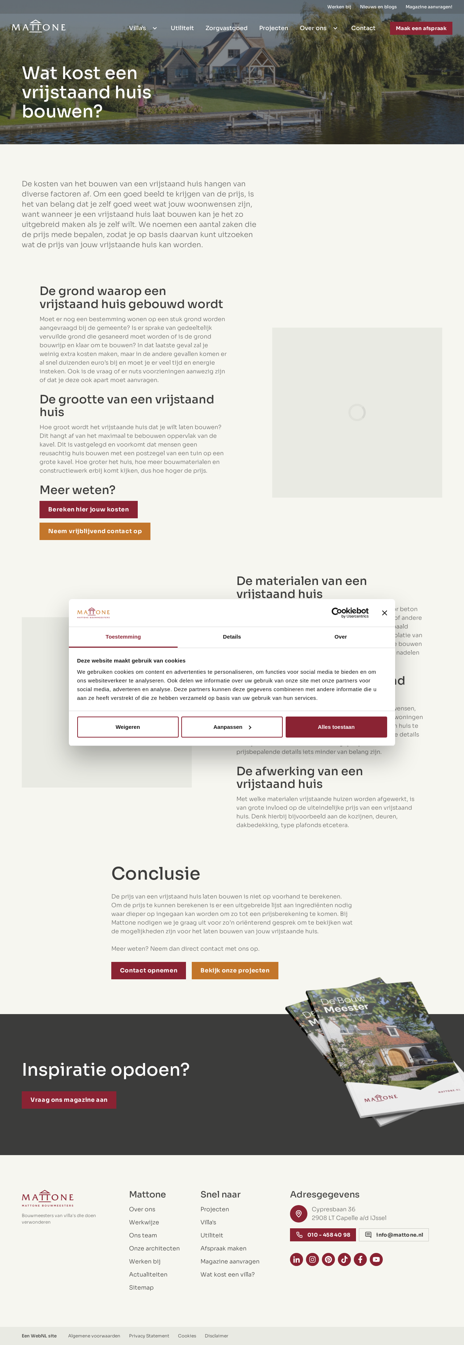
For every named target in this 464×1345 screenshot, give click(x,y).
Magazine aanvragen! (429, 5)
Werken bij (339, 5)
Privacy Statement (149, 1335)
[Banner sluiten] (384, 612)
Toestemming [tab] (123, 637)
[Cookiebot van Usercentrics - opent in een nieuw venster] (337, 612)
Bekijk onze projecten (234, 970)
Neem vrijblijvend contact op (95, 531)
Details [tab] (232, 637)
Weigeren (128, 727)
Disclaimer (216, 1335)
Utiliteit (182, 26)
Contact (363, 26)
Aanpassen (232, 727)
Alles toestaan (336, 727)
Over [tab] (341, 637)
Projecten (273, 26)
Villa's (144, 25)
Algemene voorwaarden (94, 1335)
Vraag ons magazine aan (69, 1100)
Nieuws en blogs (378, 5)
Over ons (320, 25)
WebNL (39, 1335)
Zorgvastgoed (227, 26)
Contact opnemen (149, 970)
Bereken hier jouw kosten (88, 509)
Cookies (187, 1335)
